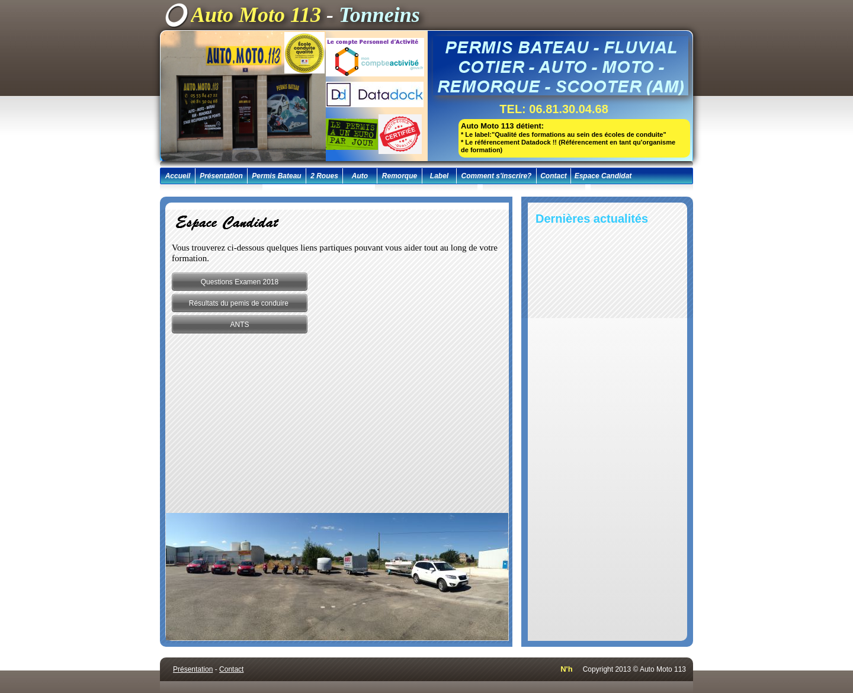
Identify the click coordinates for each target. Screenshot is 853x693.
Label (439, 176)
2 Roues (324, 176)
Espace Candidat (603, 176)
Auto (360, 176)
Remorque (399, 176)
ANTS (239, 324)
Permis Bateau (276, 176)
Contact (553, 176)
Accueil (178, 176)
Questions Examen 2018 (239, 282)
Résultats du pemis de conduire (239, 303)
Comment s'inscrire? (496, 176)
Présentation (221, 176)
